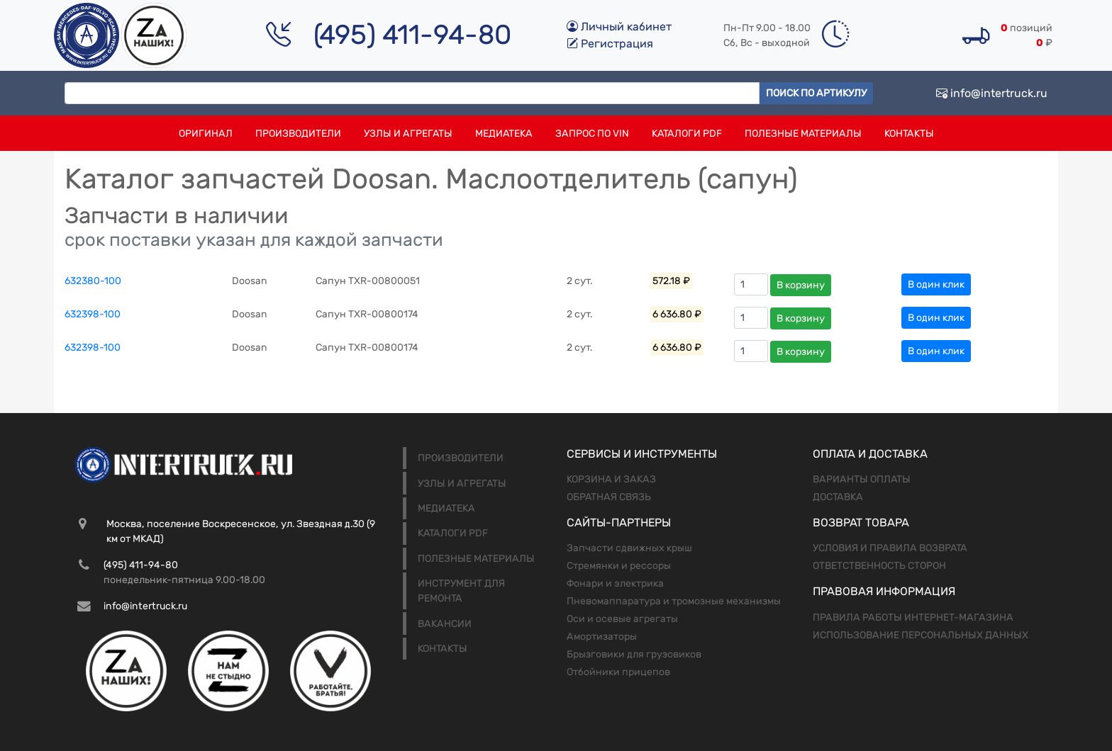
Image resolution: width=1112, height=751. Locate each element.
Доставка (838, 497)
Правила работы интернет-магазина (913, 617)
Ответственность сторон (879, 566)
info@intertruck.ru (991, 93)
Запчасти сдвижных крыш (629, 548)
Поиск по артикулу (816, 93)
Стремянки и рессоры (619, 566)
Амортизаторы (602, 637)
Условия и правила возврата (890, 548)
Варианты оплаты (862, 479)
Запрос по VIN (592, 134)
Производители (298, 134)
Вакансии (445, 624)
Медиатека (504, 134)
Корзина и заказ (611, 479)
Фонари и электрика (615, 583)
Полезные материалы (803, 134)
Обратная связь (609, 497)
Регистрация (610, 43)
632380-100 (93, 281)
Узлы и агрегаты (408, 134)
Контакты (909, 134)
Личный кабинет (619, 26)
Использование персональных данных (920, 635)
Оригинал (206, 134)
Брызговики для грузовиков (634, 654)
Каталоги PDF (687, 134)
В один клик (936, 284)
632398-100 (93, 314)
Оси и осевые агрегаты (622, 619)
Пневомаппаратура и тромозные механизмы (674, 601)
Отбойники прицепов (618, 672)
